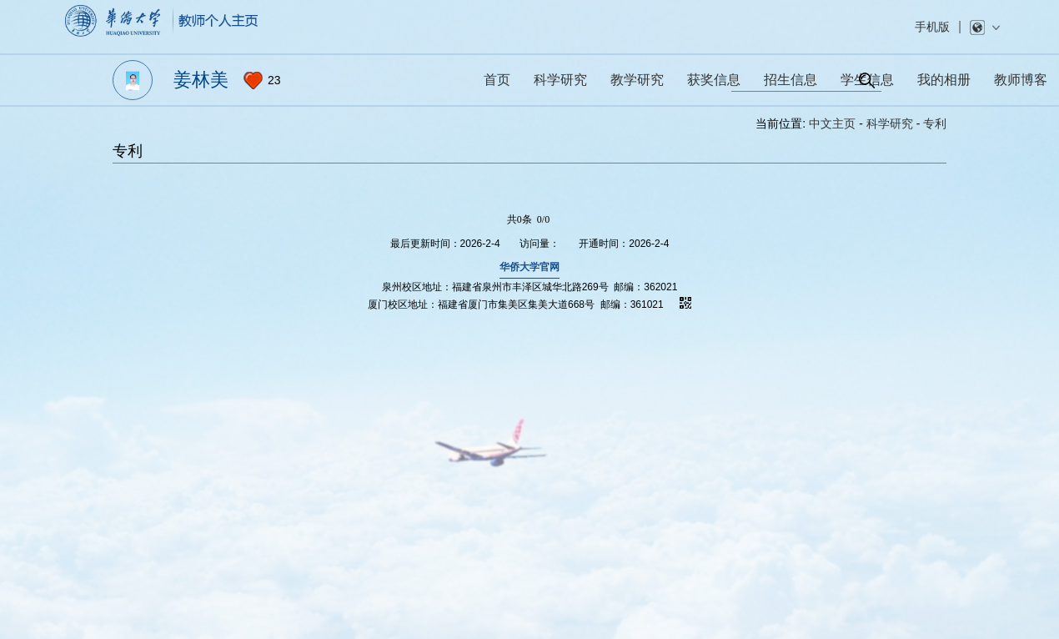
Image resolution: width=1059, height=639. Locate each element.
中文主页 (832, 123)
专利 (934, 123)
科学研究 (889, 123)
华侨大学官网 (529, 267)
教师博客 (1020, 80)
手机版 (932, 26)
